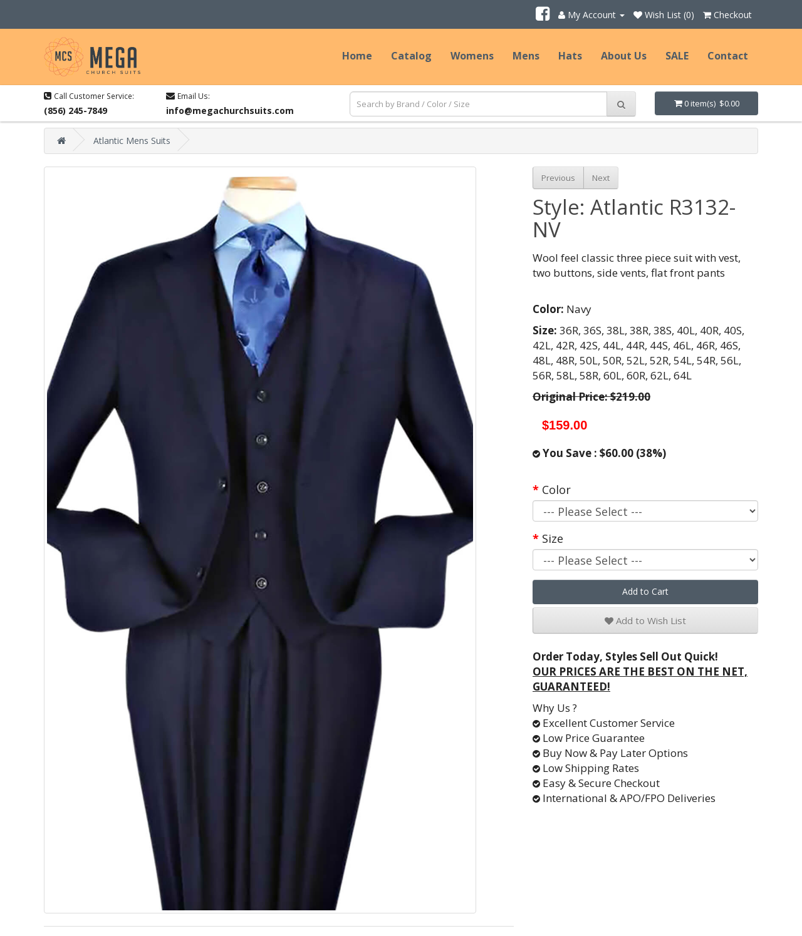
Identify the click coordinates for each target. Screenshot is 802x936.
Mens (526, 56)
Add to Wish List (645, 620)
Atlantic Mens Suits (131, 141)
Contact (727, 56)
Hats (570, 56)
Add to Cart (645, 591)
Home (357, 56)
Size (552, 538)
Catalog (411, 56)
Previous (558, 177)
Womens (472, 56)
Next (601, 177)
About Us (624, 56)
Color (556, 489)
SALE (677, 56)
